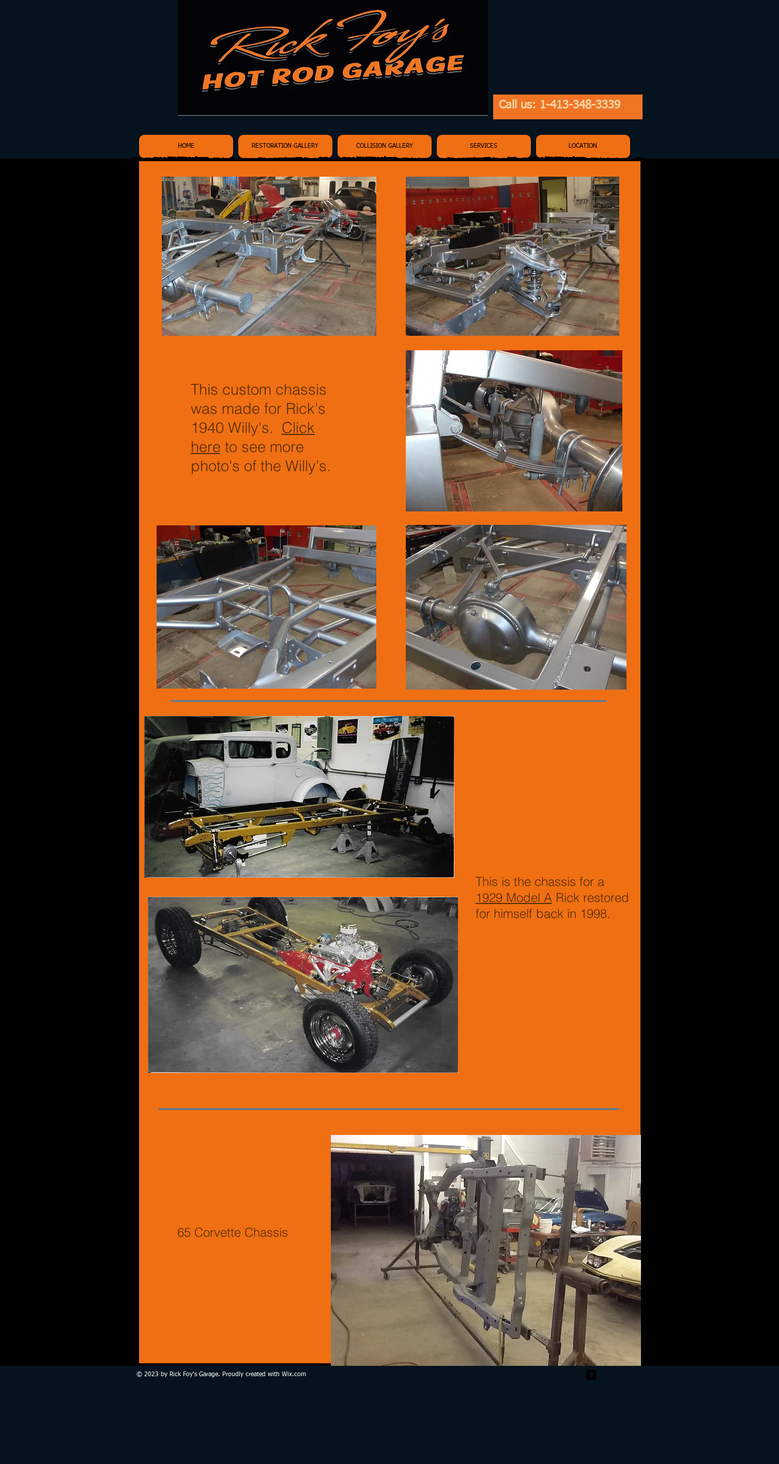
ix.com (296, 1375)
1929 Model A (514, 897)
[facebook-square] (591, 1375)
